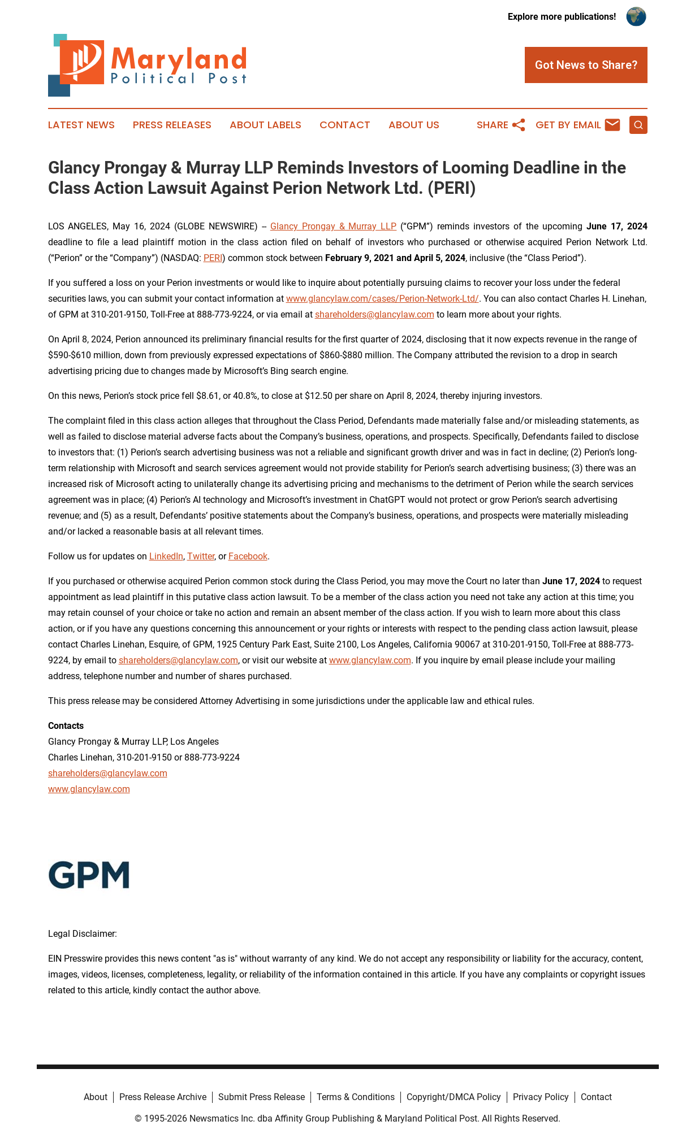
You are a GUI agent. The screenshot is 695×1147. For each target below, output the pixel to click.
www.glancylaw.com (370, 660)
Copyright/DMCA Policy (454, 1097)
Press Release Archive (162, 1097)
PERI (213, 258)
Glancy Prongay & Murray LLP (333, 226)
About (95, 1097)
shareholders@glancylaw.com (374, 314)
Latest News (81, 125)
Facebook (247, 556)
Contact (345, 125)
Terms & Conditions (356, 1097)
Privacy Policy (541, 1097)
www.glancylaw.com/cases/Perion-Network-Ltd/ (382, 298)
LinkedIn (166, 556)
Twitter (200, 556)
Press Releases (172, 125)
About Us (413, 125)
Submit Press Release (261, 1097)
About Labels (265, 125)
